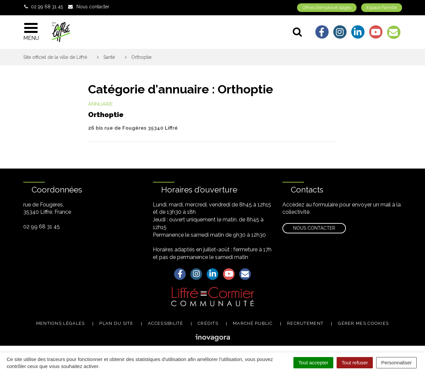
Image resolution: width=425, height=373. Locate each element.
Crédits (208, 323)
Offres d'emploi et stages (326, 7)
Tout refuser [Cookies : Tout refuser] (355, 362)
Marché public (252, 323)
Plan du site (116, 323)
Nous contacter (314, 228)
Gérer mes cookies (363, 323)
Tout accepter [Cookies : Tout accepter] (313, 362)
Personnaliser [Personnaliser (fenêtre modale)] (396, 362)
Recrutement (305, 323)
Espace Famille (382, 7)
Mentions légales (60, 323)
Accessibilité (165, 323)
